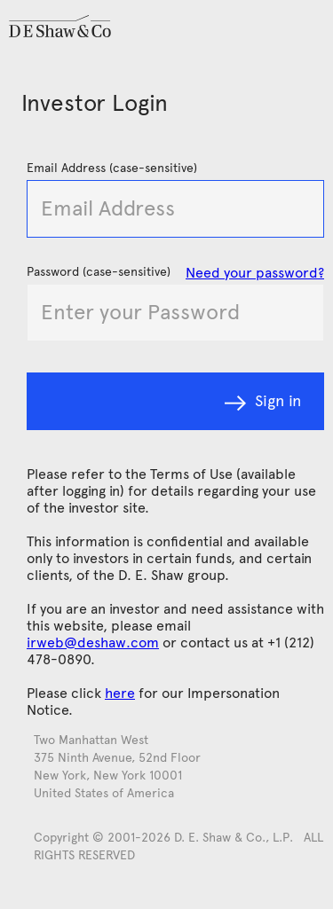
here (120, 693)
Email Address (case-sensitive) (112, 168)
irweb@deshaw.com (93, 642)
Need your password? (255, 272)
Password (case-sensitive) (98, 271)
